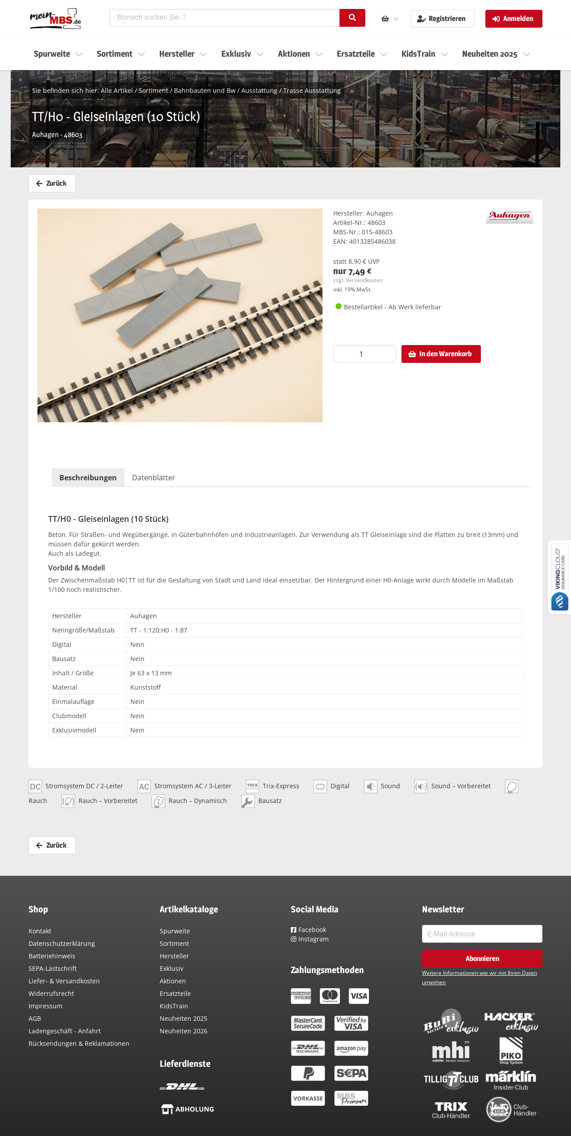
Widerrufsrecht (51, 993)
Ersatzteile (175, 993)
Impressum (45, 1006)
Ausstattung (259, 90)
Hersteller (174, 956)
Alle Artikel (117, 90)
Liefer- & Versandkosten (64, 981)
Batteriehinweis (52, 956)
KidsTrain (174, 1006)
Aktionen (173, 981)
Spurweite (175, 931)
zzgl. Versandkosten (358, 280)
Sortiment (153, 90)
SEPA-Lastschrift (53, 968)
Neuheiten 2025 (183, 1018)
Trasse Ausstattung (312, 90)
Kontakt (40, 931)
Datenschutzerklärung (62, 943)
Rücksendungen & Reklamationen (79, 1043)
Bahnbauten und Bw (205, 90)
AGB (35, 1018)
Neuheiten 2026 (183, 1031)
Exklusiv (171, 968)
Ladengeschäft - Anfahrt (65, 1031)
